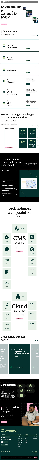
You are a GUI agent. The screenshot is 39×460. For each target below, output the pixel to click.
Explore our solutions (9, 147)
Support (19, 446)
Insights (26, 436)
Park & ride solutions (7, 185)
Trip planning (5, 170)
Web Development (20, 436)
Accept (36, 457)
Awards (26, 438)
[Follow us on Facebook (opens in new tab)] (3, 451)
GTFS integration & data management (8, 189)
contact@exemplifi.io (9, 419)
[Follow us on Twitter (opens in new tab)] (1, 451)
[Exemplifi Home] (7, 2)
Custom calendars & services (7, 194)
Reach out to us (4, 24)
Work (26, 442)
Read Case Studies (19, 251)
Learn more (28, 48)
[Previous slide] (35, 340)
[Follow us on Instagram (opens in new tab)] (7, 451)
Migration (19, 444)
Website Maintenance (21, 438)
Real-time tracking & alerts (7, 180)
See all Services (35, 35)
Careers (26, 440)
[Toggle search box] (31, 1)
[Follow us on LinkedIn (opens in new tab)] (9, 451)
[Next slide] (37, 340)
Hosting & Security (20, 440)
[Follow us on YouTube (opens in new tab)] (5, 451)
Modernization (20, 442)
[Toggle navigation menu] (35, 1)
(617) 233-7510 (3, 419)
